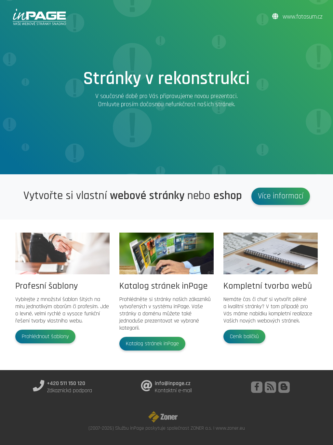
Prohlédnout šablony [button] (45, 336)
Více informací (280, 196)
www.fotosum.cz (297, 17)
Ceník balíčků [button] (244, 336)
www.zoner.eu (230, 428)
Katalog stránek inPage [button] (152, 343)
